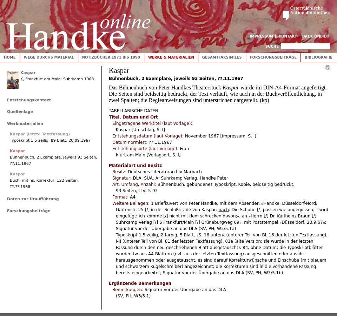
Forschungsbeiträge (273, 57)
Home (10, 57)
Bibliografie (318, 57)
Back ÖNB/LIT (316, 36)
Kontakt (288, 36)
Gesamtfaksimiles (222, 57)
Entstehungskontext (29, 100)
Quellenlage (20, 111)
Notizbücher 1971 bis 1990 (111, 57)
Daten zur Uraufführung (33, 199)
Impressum (261, 36)
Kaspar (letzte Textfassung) (40, 134)
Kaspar (27, 72)
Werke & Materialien (171, 57)
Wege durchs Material (49, 57)
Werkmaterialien (25, 123)
